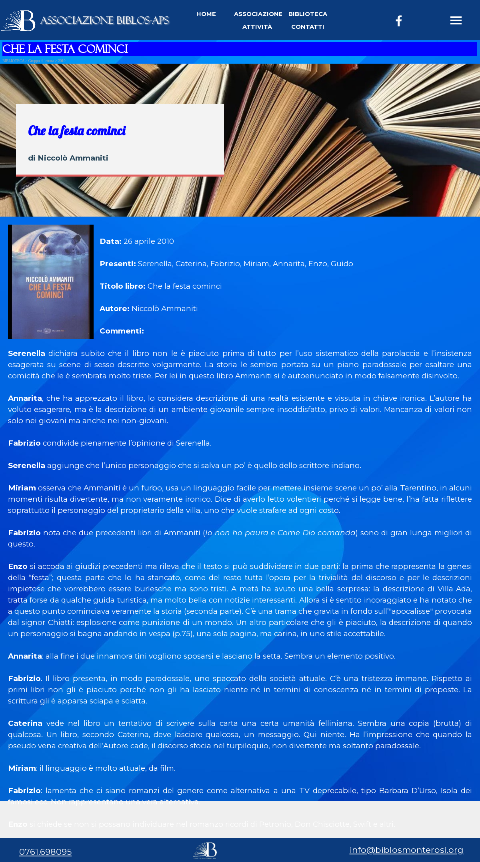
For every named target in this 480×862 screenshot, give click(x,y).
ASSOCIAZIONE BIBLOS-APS (104, 20)
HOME (206, 14)
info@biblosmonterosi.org (407, 849)
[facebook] (399, 21)
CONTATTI (307, 26)
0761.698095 (45, 851)
